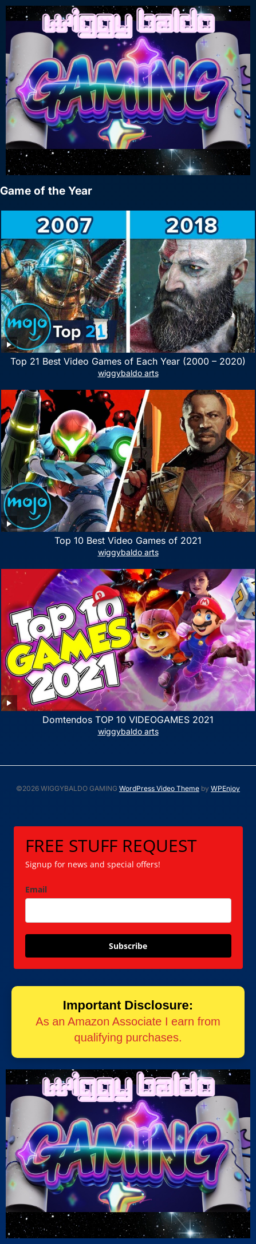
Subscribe (128, 945)
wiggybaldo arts (128, 373)
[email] (128, 910)
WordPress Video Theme (159, 788)
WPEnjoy (225, 788)
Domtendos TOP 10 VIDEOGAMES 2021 (128, 719)
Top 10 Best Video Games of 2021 (128, 540)
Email (36, 889)
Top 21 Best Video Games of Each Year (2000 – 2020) (128, 361)
